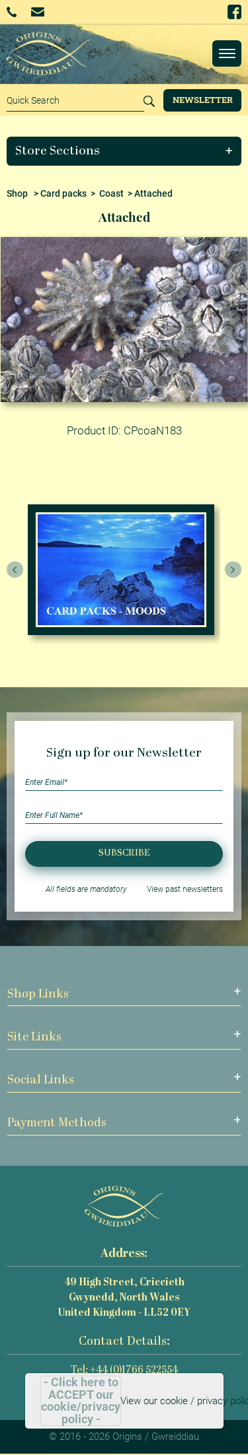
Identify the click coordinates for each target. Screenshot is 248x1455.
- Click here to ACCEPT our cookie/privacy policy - (80, 1400)
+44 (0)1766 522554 (12, 12)
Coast (111, 193)
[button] (124, 151)
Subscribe (124, 853)
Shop (17, 193)
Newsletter (203, 99)
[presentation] (15, 569)
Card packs (63, 193)
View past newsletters (185, 889)
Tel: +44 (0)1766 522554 (124, 1370)
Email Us (37, 11)
